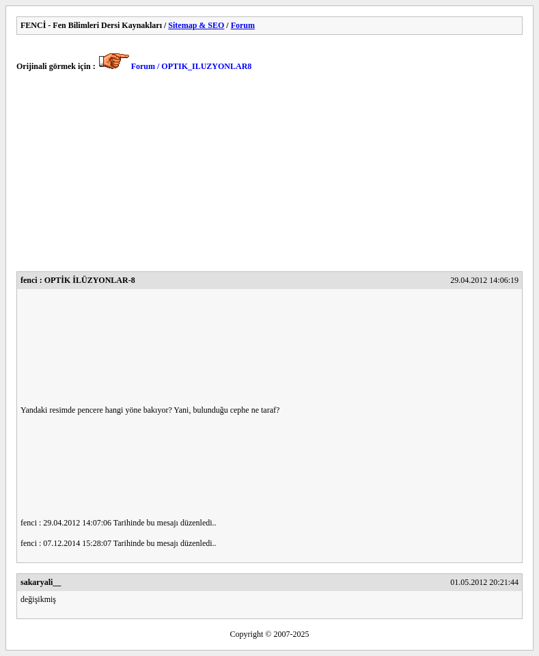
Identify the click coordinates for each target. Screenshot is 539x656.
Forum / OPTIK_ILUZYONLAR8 (191, 66)
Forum (243, 25)
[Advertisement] (269, 175)
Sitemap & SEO (196, 25)
